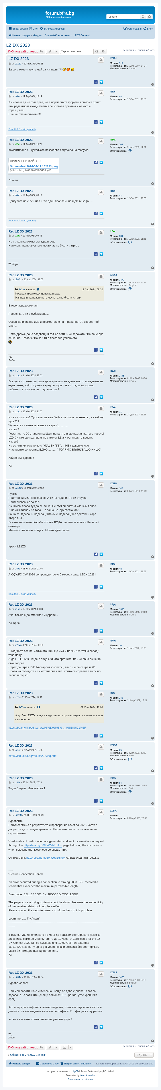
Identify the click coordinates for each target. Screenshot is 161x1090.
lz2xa (112, 139)
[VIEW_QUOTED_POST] (38, 289)
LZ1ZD (113, 483)
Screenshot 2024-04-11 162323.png (34, 166)
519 (121, 63)
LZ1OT (113, 745)
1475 (121, 280)
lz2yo (113, 407)
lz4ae (112, 91)
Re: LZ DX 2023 (20, 92)
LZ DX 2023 (18, 45)
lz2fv (112, 693)
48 (120, 96)
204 (121, 144)
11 (120, 412)
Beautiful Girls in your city (22, 129)
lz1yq (113, 371)
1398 (121, 376)
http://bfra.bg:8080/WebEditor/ (43, 845)
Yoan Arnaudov (87, 1075)
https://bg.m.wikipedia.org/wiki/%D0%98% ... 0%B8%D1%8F (47, 727)
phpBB (75, 1071)
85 (120, 750)
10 (120, 645)
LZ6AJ (113, 275)
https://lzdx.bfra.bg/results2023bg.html (32, 755)
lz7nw (113, 640)
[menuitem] (52, 28)
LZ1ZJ (113, 58)
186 (121, 698)
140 (121, 488)
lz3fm (113, 778)
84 (120, 783)
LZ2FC (113, 810)
